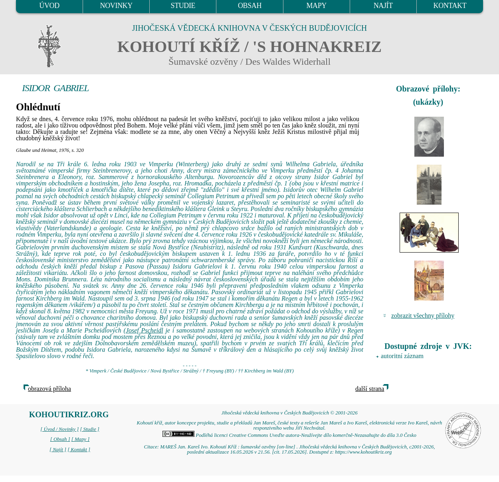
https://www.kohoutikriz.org (363, 452)
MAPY (316, 6)
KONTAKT (450, 6)
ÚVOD (49, 6)
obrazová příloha (49, 388)
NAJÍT (383, 6)
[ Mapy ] (80, 439)
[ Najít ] (58, 449)
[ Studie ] (89, 429)
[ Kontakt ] (78, 449)
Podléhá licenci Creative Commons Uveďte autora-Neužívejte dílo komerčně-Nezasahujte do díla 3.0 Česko (289, 435)
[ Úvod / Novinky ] (59, 429)
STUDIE (183, 6)
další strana (369, 388)
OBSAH (249, 6)
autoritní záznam (402, 356)
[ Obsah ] (60, 439)
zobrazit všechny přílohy (422, 315)
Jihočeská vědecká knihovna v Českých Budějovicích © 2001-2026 (289, 413)
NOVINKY (116, 6)
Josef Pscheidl (144, 330)
